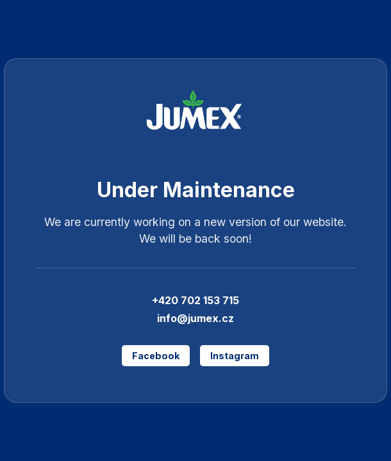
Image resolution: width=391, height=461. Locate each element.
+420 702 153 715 (195, 300)
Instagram (234, 355)
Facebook (155, 355)
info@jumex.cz (195, 318)
